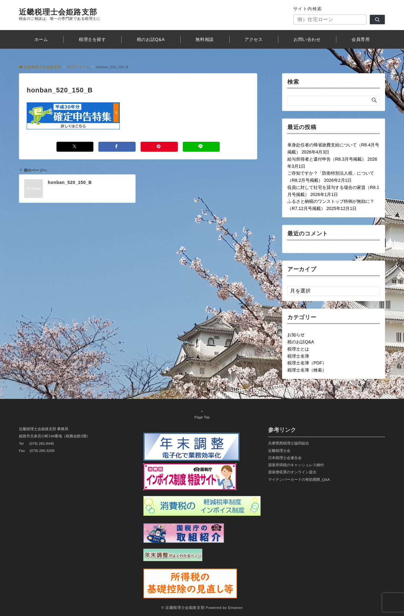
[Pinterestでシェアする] (159, 146)
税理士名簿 (298, 356)
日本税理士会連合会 (285, 458)
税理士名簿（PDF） (306, 362)
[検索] (377, 20)
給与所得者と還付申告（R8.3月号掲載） (326, 159)
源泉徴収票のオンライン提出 (292, 472)
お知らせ (296, 334)
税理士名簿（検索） (306, 370)
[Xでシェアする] (75, 146)
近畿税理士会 (279, 451)
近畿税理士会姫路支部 (58, 12)
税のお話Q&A (300, 341)
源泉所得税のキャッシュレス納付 (296, 465)
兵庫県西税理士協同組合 (288, 443)
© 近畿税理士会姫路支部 (182, 607)
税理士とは (298, 348)
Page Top (202, 414)
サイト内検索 (307, 8)
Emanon (235, 607)
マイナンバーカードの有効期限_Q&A (299, 479)
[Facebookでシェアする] (117, 146)
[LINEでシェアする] (201, 146)
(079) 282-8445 (41, 443)
